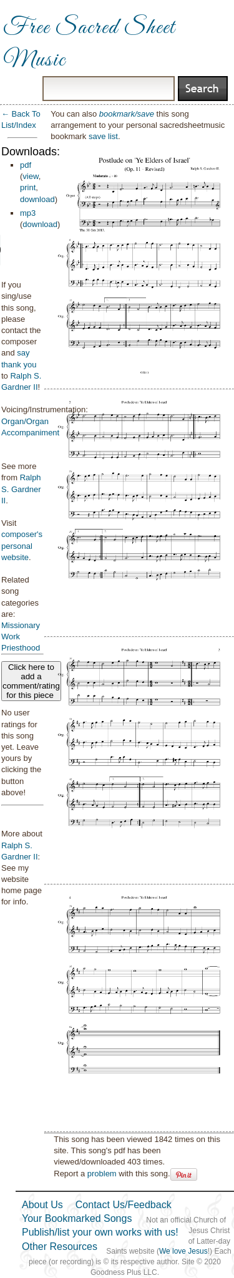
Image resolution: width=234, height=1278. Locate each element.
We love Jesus (183, 1251)
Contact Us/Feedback (124, 1204)
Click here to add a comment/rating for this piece (31, 681)
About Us (42, 1204)
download (37, 199)
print (28, 187)
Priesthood (20, 647)
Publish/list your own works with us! (100, 1232)
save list (103, 136)
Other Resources (59, 1246)
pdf (25, 165)
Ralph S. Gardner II (21, 489)
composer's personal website (21, 545)
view (30, 176)
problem (102, 1173)
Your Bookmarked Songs (77, 1218)
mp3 (28, 213)
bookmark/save (126, 114)
